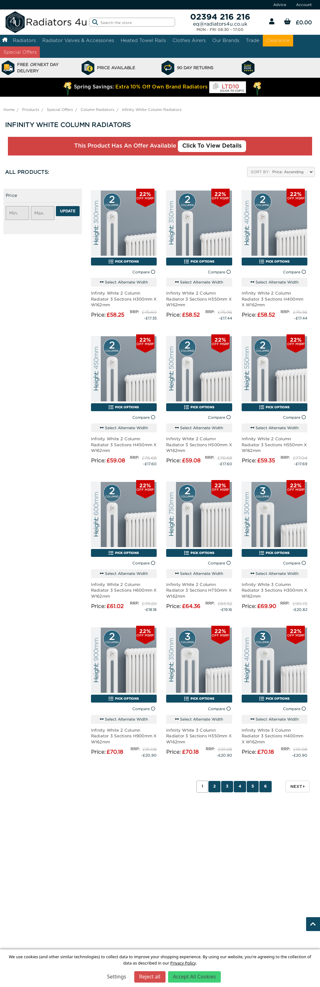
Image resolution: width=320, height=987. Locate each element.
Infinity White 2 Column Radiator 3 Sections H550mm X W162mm (274, 444)
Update (67, 211)
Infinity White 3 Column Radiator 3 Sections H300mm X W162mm (274, 590)
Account (304, 5)
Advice (279, 5)
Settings (116, 976)
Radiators (24, 40)
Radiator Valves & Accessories (78, 40)
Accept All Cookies (194, 976)
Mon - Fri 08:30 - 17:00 (220, 30)
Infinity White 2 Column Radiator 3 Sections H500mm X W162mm (199, 444)
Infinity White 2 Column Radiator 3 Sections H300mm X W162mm (124, 299)
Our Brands (225, 40)
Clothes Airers (189, 40)
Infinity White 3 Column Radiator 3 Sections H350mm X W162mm (199, 736)
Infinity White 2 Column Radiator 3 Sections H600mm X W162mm (124, 590)
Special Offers (20, 52)
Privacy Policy (183, 963)
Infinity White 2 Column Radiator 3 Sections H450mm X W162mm (124, 444)
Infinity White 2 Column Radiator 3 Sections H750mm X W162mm (199, 590)
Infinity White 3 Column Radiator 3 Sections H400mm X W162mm (273, 736)
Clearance (278, 40)
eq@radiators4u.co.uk (220, 24)
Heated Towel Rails (143, 40)
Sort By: (260, 172)
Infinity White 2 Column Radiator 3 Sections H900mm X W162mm (124, 736)
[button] (43, 197)
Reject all (149, 976)
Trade (252, 40)
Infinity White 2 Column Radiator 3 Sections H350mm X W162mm (199, 299)
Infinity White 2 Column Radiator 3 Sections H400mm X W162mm (273, 299)
